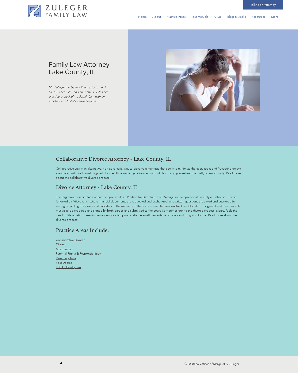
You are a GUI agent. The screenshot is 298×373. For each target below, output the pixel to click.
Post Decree (64, 262)
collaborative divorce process (89, 177)
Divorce (61, 244)
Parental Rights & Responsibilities (78, 253)
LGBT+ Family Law (68, 267)
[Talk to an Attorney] (263, 5)
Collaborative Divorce (70, 240)
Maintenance (64, 249)
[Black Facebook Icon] (61, 364)
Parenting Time (66, 258)
